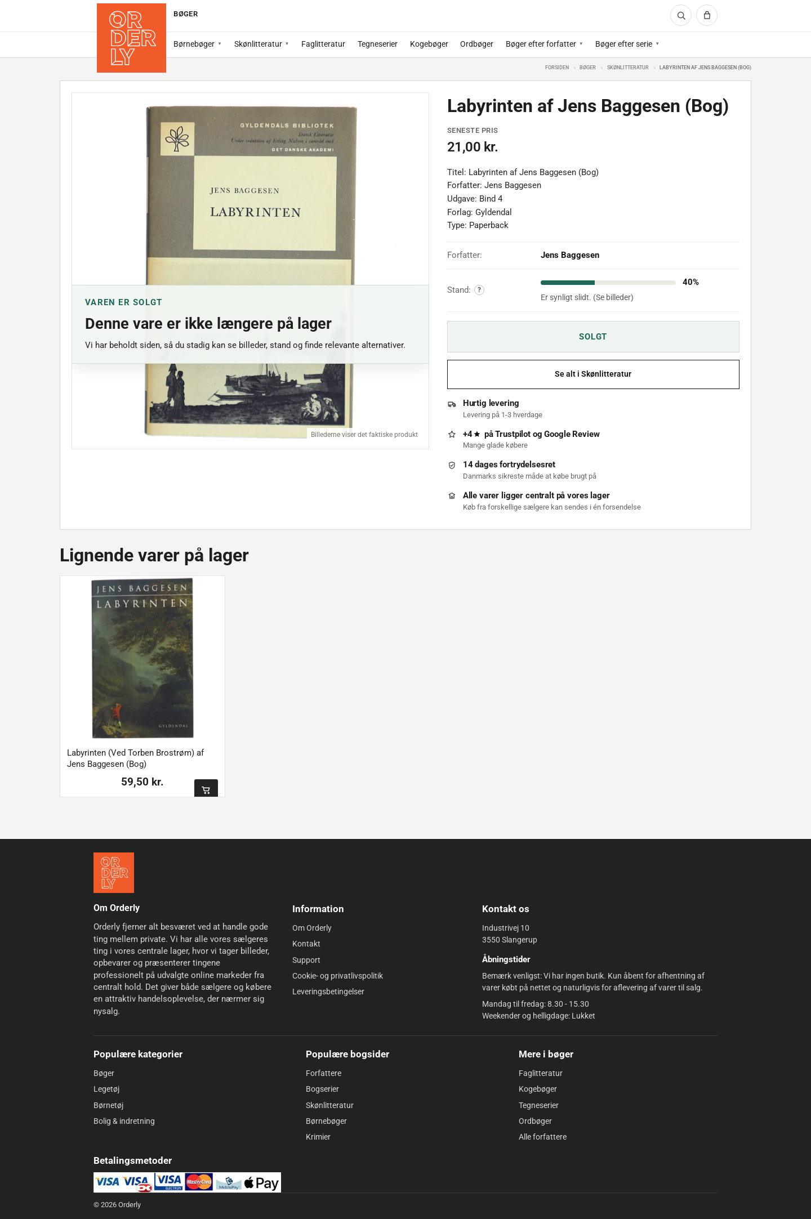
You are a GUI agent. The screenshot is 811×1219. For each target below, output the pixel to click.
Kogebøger (429, 43)
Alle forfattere (543, 1136)
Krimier (318, 1136)
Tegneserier (378, 43)
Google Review (571, 434)
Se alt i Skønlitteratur (593, 374)
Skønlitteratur (258, 43)
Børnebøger (194, 43)
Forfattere (323, 1073)
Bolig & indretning (124, 1121)
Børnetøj (108, 1105)
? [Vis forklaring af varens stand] (479, 290)
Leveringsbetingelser (328, 991)
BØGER (185, 14)
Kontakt (306, 943)
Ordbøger (476, 43)
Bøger (588, 67)
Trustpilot (513, 434)
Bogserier (322, 1088)
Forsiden (557, 67)
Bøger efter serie (623, 43)
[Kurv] (707, 15)
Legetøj (106, 1088)
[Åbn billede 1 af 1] (250, 271)
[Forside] (131, 38)
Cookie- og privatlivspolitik (337, 975)
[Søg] (681, 15)
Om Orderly (312, 927)
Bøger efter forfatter (541, 43)
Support (306, 960)
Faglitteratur (323, 43)
